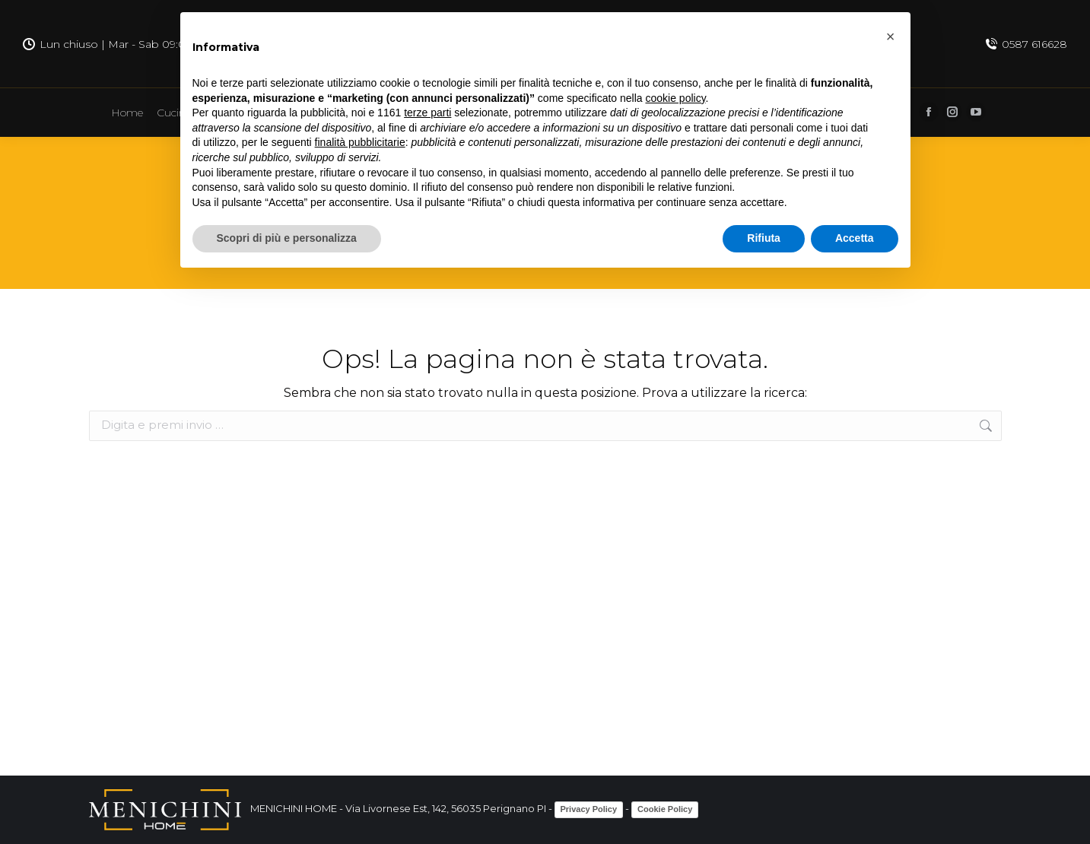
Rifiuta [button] (763, 238)
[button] (891, 36)
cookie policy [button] (675, 98)
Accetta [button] (854, 238)
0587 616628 (1026, 44)
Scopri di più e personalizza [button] (287, 238)
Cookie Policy (664, 809)
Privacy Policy (589, 809)
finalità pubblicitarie (360, 142)
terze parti (427, 112)
